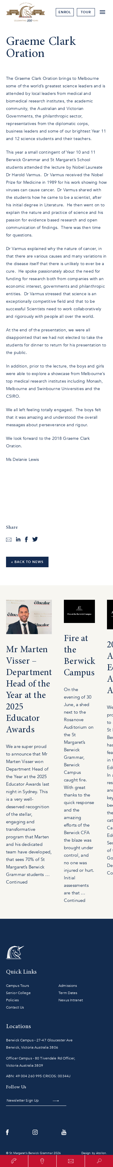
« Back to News (27, 562)
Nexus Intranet (70, 1000)
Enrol (64, 12)
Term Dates (67, 992)
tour (86, 12)
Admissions (67, 985)
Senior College (18, 992)
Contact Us (15, 1007)
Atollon (101, 1153)
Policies (12, 1000)
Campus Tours (17, 985)
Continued (16, 882)
